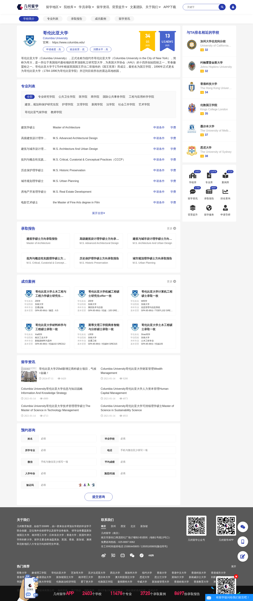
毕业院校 (28, 304)
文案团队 (136, 7)
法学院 (110, 104)
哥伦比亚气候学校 (36, 112)
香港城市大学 (218, 572)
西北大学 (115, 572)
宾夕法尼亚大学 (96, 572)
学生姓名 (28, 301)
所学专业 (30, 450)
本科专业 (28, 307)
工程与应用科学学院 (141, 96)
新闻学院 (97, 104)
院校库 (68, 7)
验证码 (30, 485)
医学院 (83, 96)
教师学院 (56, 112)
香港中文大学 (179, 572)
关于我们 (151, 7)
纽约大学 (147, 572)
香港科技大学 (198, 572)
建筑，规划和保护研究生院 (42, 104)
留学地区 (52, 7)
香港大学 (162, 572)
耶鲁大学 (22, 572)
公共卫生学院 (67, 96)
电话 (109, 450)
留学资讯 (103, 7)
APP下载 (169, 7)
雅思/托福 (109, 473)
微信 (30, 461)
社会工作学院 (126, 104)
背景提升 (118, 7)
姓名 (30, 438)
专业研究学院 (46, 96)
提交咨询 (98, 497)
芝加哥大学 (77, 572)
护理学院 (67, 104)
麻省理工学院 (39, 572)
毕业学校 (110, 438)
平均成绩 (110, 461)
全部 (30, 96)
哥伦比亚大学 (58, 572)
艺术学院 (144, 104)
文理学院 (82, 104)
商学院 (95, 96)
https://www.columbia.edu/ (68, 42)
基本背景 (28, 310)
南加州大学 (131, 572)
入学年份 (30, 473)
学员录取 (85, 7)
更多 (171, 228)
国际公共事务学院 (114, 96)
